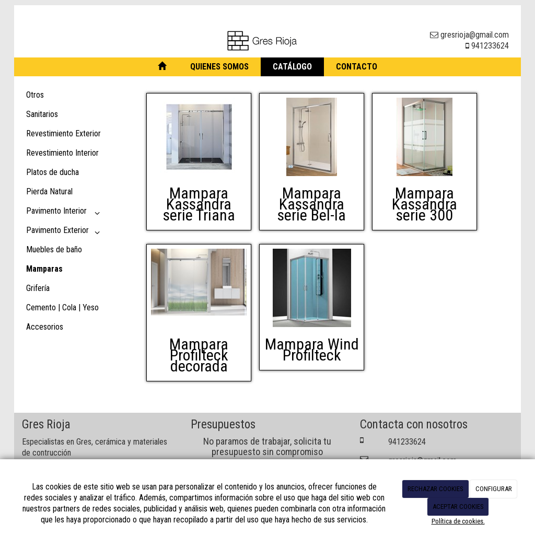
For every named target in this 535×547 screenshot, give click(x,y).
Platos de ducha (52, 172)
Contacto (356, 67)
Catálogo (292, 67)
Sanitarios (42, 114)
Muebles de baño (54, 249)
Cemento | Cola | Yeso (62, 307)
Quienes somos (219, 67)
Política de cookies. (458, 521)
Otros (35, 95)
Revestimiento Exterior (63, 133)
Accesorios (44, 327)
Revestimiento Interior (62, 153)
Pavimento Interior (65, 212)
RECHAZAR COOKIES (435, 489)
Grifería (38, 288)
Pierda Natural (49, 191)
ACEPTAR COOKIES (458, 506)
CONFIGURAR (493, 489)
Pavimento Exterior (65, 232)
